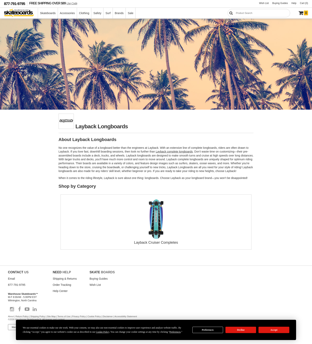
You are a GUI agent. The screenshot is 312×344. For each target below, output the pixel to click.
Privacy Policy (79, 316)
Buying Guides (280, 3)
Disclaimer (107, 316)
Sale (130, 13)
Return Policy (22, 316)
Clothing (84, 13)
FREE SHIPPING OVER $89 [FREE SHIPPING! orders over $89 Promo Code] (53, 3)
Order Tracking (62, 284)
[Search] (259, 13)
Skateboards (48, 13)
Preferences (208, 330)
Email (11, 278)
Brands (119, 13)
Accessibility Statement (125, 316)
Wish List (264, 3)
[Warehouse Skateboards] (21, 13)
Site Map (51, 316)
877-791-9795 (14, 4)
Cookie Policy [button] (102, 331)
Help (294, 3)
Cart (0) (304, 3)
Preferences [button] (175, 331)
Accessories (67, 13)
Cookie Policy (94, 316)
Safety (97, 13)
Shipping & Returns (65, 278)
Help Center (60, 291)
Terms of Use (64, 316)
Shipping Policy (37, 316)
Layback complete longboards (174, 151)
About (11, 316)
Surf (108, 13)
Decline (241, 330)
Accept (273, 330)
